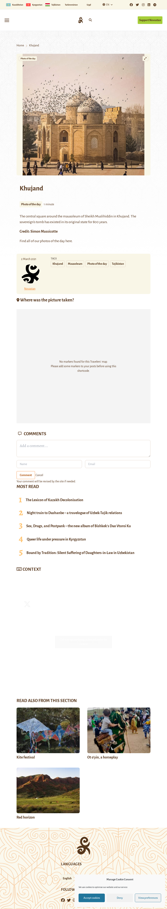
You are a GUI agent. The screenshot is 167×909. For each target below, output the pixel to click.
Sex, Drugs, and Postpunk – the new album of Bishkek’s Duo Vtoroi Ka (78, 526)
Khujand (123, 216)
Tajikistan (118, 263)
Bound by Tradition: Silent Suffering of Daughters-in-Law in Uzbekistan (80, 553)
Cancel (39, 475)
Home (20, 45)
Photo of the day (28, 58)
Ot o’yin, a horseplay (102, 757)
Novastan (29, 288)
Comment (26, 475)
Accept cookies (92, 897)
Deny (120, 897)
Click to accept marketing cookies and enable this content (83, 641)
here (68, 241)
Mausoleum (75, 263)
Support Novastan (150, 20)
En (105, 4)
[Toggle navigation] (7, 20)
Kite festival (26, 757)
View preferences (148, 897)
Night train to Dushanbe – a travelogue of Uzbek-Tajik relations (74, 513)
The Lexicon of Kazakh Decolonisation (54, 500)
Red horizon (26, 817)
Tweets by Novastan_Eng (83, 642)
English (67, 878)
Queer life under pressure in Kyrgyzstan (56, 539)
